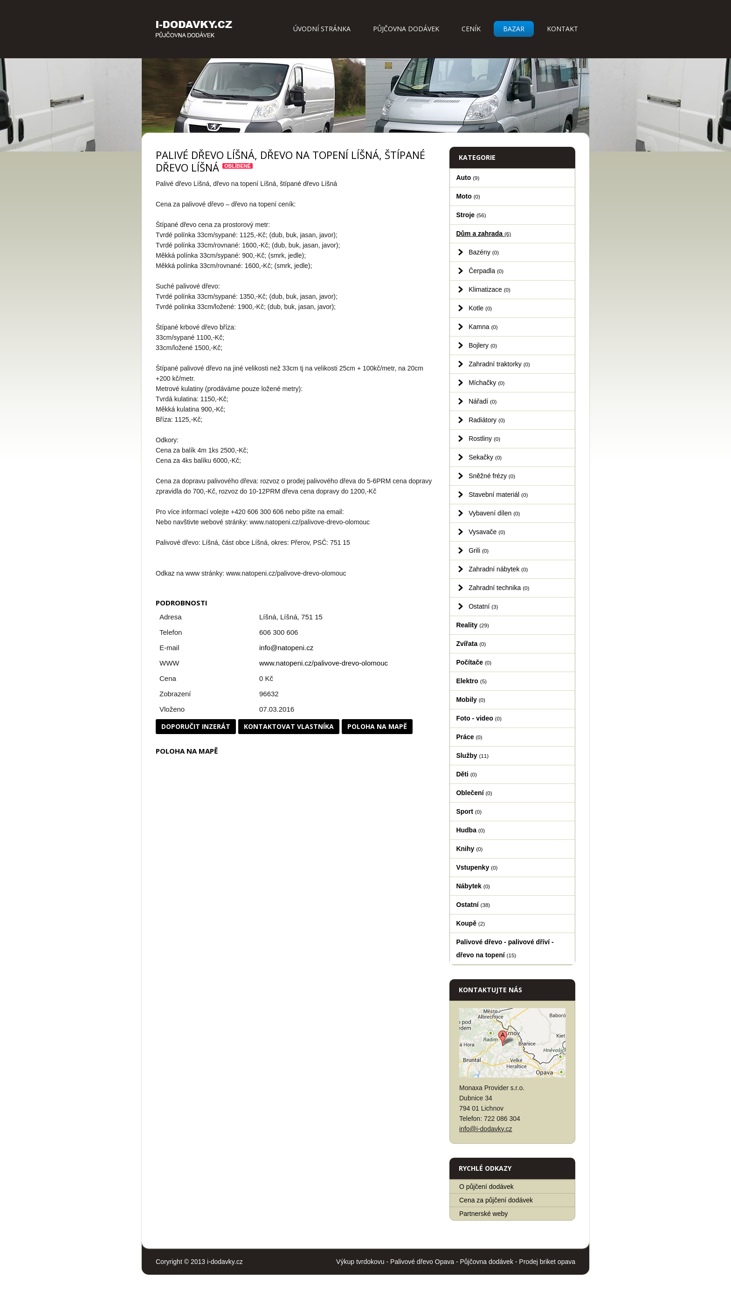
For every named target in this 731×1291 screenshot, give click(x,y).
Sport (469, 811)
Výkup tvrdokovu (360, 1261)
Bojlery (483, 345)
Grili (479, 550)
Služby (472, 755)
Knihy (469, 848)
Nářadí (483, 401)
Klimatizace (489, 289)
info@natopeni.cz (286, 648)
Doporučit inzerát (195, 726)
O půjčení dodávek (486, 1186)
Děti (466, 774)
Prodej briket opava (547, 1261)
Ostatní (483, 606)
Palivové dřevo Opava (422, 1261)
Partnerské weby (483, 1213)
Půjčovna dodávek (406, 28)
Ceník (471, 28)
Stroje (471, 215)
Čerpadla (486, 271)
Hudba (470, 830)
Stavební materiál (498, 494)
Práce (469, 737)
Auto (467, 177)
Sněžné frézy (492, 476)
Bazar (513, 28)
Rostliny (484, 438)
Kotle (480, 308)
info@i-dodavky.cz (485, 1129)
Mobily (470, 699)
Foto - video (478, 718)
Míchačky (486, 382)
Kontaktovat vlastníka (289, 726)
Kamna (483, 326)
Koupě (470, 923)
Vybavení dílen (494, 513)
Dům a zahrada (483, 233)
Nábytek (473, 886)
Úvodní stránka (322, 28)
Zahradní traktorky (499, 364)
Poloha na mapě (377, 726)
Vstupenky (476, 867)
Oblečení (474, 793)
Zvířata (471, 643)
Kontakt (562, 28)
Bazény (484, 252)
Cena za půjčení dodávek (496, 1200)
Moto (468, 196)
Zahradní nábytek (498, 569)
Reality (472, 625)
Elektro (471, 681)
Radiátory (487, 420)
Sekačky (485, 457)
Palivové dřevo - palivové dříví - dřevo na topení (504, 948)
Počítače (473, 662)
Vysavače (487, 532)
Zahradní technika (499, 587)
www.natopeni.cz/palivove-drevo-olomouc (323, 663)
